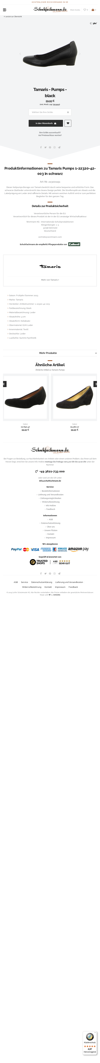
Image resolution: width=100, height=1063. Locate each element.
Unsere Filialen (50, 530)
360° (93, 23)
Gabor (25, 424)
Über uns (51, 527)
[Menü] (95, 1033)
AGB (51, 519)
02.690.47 (25, 427)
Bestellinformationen (51, 491)
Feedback (50, 509)
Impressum (51, 538)
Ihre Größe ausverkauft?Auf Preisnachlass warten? (50, 134)
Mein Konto (75, 10)
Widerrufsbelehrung (51, 502)
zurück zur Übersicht (13, 17)
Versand (56, 104)
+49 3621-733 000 (50, 471)
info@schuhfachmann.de (50, 481)
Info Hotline (51, 506)
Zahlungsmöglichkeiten (50, 498)
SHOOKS (56, 595)
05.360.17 (74, 427)
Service (24, 582)
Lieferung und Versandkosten (50, 495)
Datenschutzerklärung (50, 523)
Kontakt (50, 534)
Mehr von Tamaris (49, 280)
